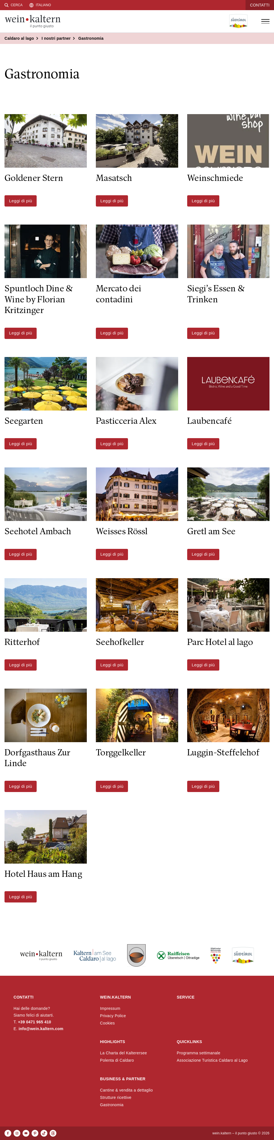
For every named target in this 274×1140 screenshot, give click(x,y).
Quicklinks (189, 1041)
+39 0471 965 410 (34, 1022)
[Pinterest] (35, 1133)
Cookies (107, 1023)
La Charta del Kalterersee (123, 1053)
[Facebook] (8, 1133)
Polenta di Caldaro (117, 1060)
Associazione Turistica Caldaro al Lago (212, 1060)
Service (186, 997)
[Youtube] (26, 1133)
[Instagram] (17, 1133)
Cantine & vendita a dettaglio (126, 1090)
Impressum (110, 1008)
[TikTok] (44, 1133)
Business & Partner (122, 1079)
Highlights (112, 1041)
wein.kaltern (115, 997)
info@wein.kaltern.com (41, 1028)
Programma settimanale (198, 1053)
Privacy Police (113, 1015)
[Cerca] (14, 5)
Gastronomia (111, 1105)
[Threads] (53, 1133)
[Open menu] (265, 21)
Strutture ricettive (115, 1097)
